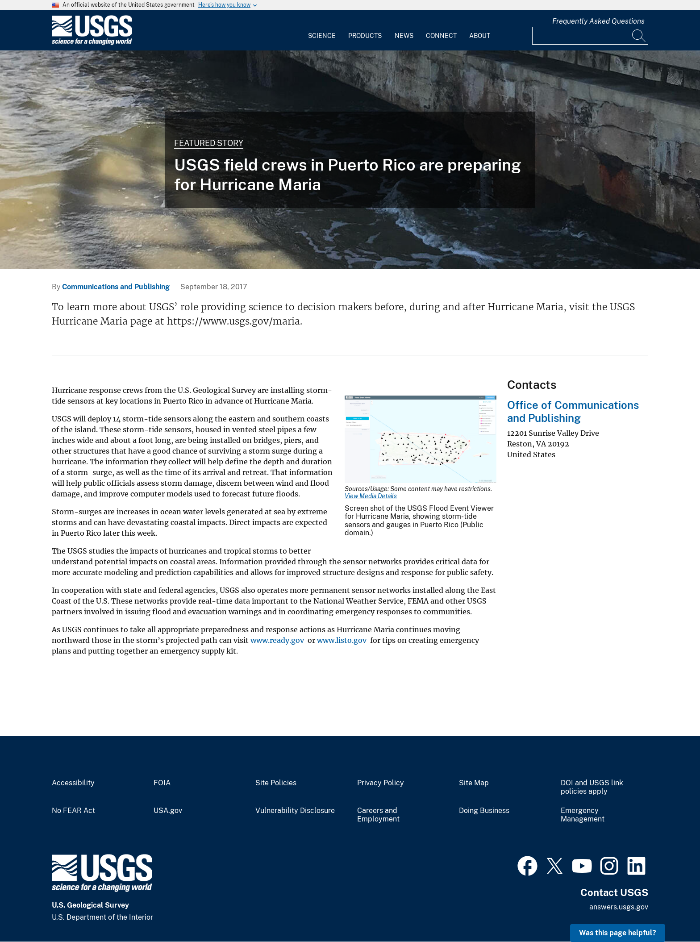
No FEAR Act (73, 811)
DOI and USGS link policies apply (592, 787)
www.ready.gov (276, 640)
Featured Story (208, 143)
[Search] (639, 36)
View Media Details (371, 496)
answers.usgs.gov (618, 907)
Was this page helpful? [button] (617, 933)
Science (322, 35)
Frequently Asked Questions (598, 21)
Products (365, 35)
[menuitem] (322, 30)
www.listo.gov (341, 640)
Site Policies (275, 783)
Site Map (474, 783)
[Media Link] (420, 440)
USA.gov (168, 811)
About (479, 35)
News (404, 35)
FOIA (162, 783)
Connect (441, 35)
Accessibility (73, 783)
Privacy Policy (380, 783)
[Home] (92, 43)
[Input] (590, 36)
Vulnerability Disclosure (295, 811)
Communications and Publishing (116, 287)
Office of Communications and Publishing (573, 411)
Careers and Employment (378, 815)
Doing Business (484, 811)
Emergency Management (582, 815)
